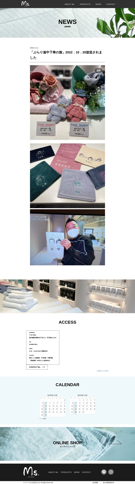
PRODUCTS (85, 4)
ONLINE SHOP (87, 444)
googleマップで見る (103, 370)
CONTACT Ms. (37, 367)
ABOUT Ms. (70, 4)
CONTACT (110, 4)
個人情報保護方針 (108, 482)
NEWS (98, 4)
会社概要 (95, 482)
